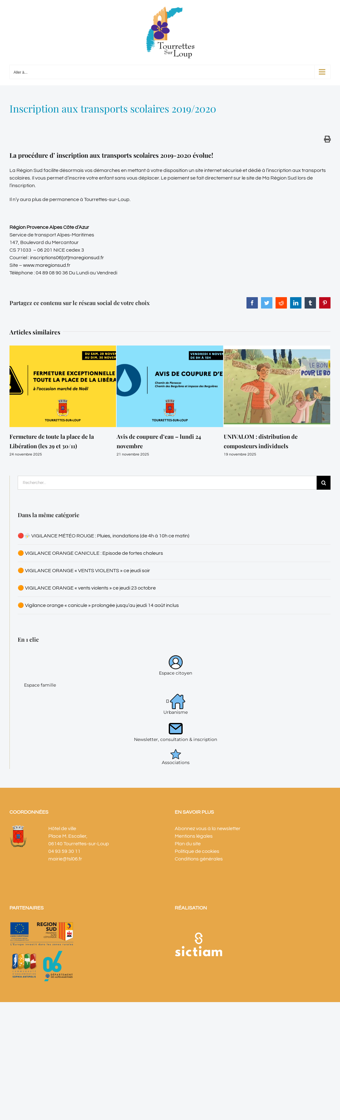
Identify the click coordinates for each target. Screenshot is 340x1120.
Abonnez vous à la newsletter (207, 828)
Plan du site (188, 843)
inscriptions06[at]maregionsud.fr (66, 257)
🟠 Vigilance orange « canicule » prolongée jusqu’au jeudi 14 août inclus (98, 605)
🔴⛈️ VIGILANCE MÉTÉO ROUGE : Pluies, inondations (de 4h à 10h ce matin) (103, 535)
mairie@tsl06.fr (65, 858)
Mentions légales (194, 836)
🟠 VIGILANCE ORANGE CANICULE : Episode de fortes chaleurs (90, 553)
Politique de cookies (197, 851)
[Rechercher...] (167, 483)
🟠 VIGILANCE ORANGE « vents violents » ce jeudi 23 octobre (87, 588)
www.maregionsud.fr (46, 265)
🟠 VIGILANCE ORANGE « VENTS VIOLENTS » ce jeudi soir (84, 570)
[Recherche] (324, 483)
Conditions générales (199, 858)
